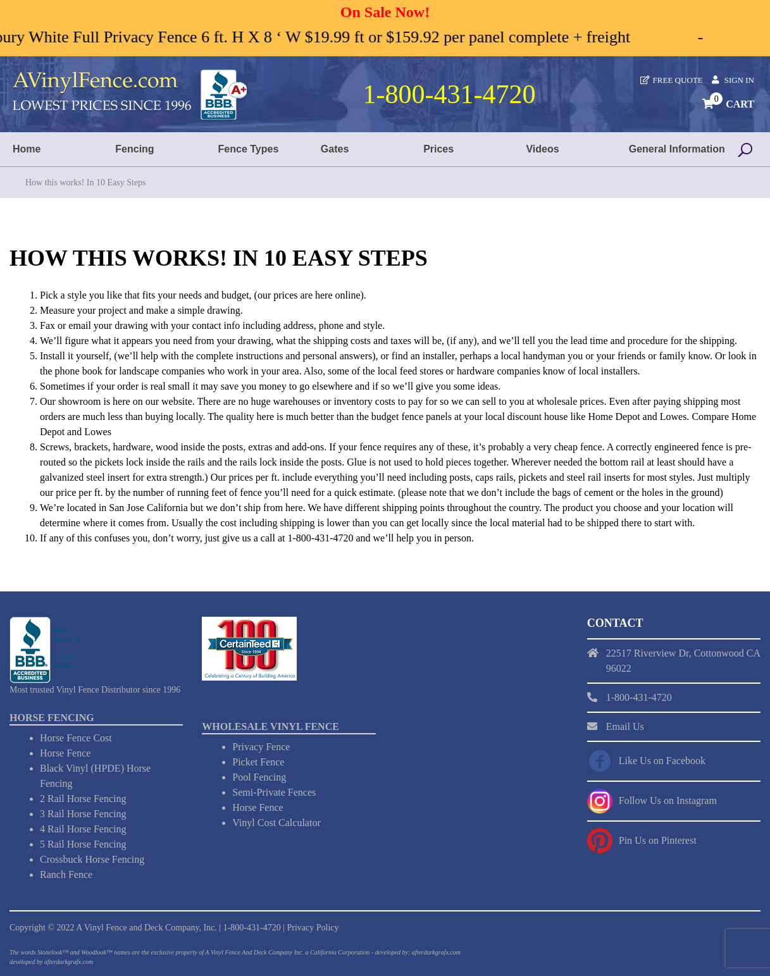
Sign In (739, 80)
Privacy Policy (312, 927)
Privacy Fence (261, 746)
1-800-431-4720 (252, 927)
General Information (677, 149)
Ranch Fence (66, 874)
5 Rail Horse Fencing (83, 844)
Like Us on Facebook (662, 760)
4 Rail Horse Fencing (83, 829)
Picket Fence (258, 762)
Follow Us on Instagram (668, 800)
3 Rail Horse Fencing (83, 813)
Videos (542, 149)
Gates (335, 149)
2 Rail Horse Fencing (83, 798)
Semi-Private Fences (274, 792)
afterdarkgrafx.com (68, 961)
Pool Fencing (259, 777)
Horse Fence (65, 753)
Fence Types (248, 149)
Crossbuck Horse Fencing (92, 859)
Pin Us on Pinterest (658, 840)
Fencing (134, 149)
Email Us (625, 726)
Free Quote (678, 80)
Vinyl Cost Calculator (276, 822)
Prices (438, 149)
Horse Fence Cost (76, 737)
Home (26, 149)
